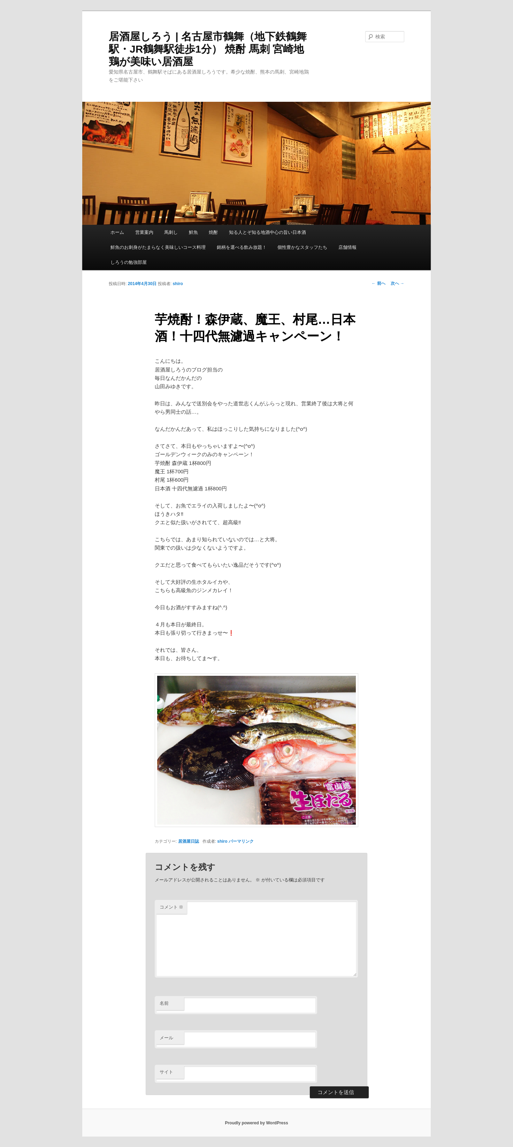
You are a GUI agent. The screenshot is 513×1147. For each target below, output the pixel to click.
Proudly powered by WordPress (256, 1123)
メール (166, 1037)
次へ (397, 283)
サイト (166, 1072)
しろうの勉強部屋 (128, 262)
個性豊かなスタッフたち (302, 247)
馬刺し (171, 232)
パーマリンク (241, 841)
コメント (172, 907)
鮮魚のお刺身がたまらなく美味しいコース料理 (158, 247)
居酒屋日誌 (188, 841)
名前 (164, 1003)
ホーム (117, 232)
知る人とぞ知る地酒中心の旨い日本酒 (267, 232)
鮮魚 (193, 232)
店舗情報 (347, 247)
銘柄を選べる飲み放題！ (242, 247)
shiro (178, 283)
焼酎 (213, 232)
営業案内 (144, 232)
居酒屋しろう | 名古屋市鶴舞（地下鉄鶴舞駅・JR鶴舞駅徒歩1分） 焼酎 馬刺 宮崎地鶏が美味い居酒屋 (208, 49)
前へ (378, 283)
